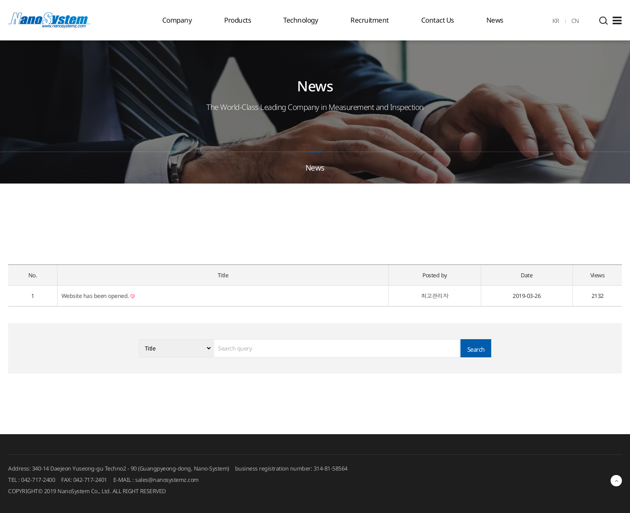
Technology (300, 20)
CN (575, 21)
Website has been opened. (98, 296)
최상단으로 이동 (616, 480)
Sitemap (617, 21)
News (494, 20)
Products (237, 20)
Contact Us (437, 20)
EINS (49, 20)
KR (555, 21)
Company (177, 20)
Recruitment (369, 20)
